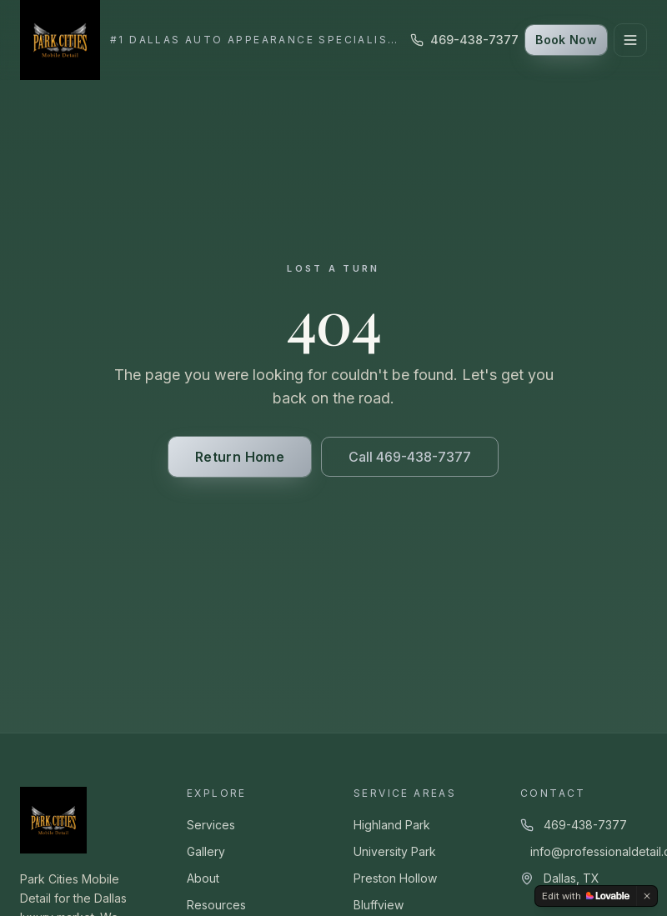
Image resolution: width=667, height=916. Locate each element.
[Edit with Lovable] (585, 896)
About (203, 878)
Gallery (206, 851)
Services (211, 825)
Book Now (566, 40)
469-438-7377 (464, 40)
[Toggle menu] (630, 40)
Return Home (239, 456)
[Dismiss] (647, 896)
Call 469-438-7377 (410, 456)
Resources (216, 905)
